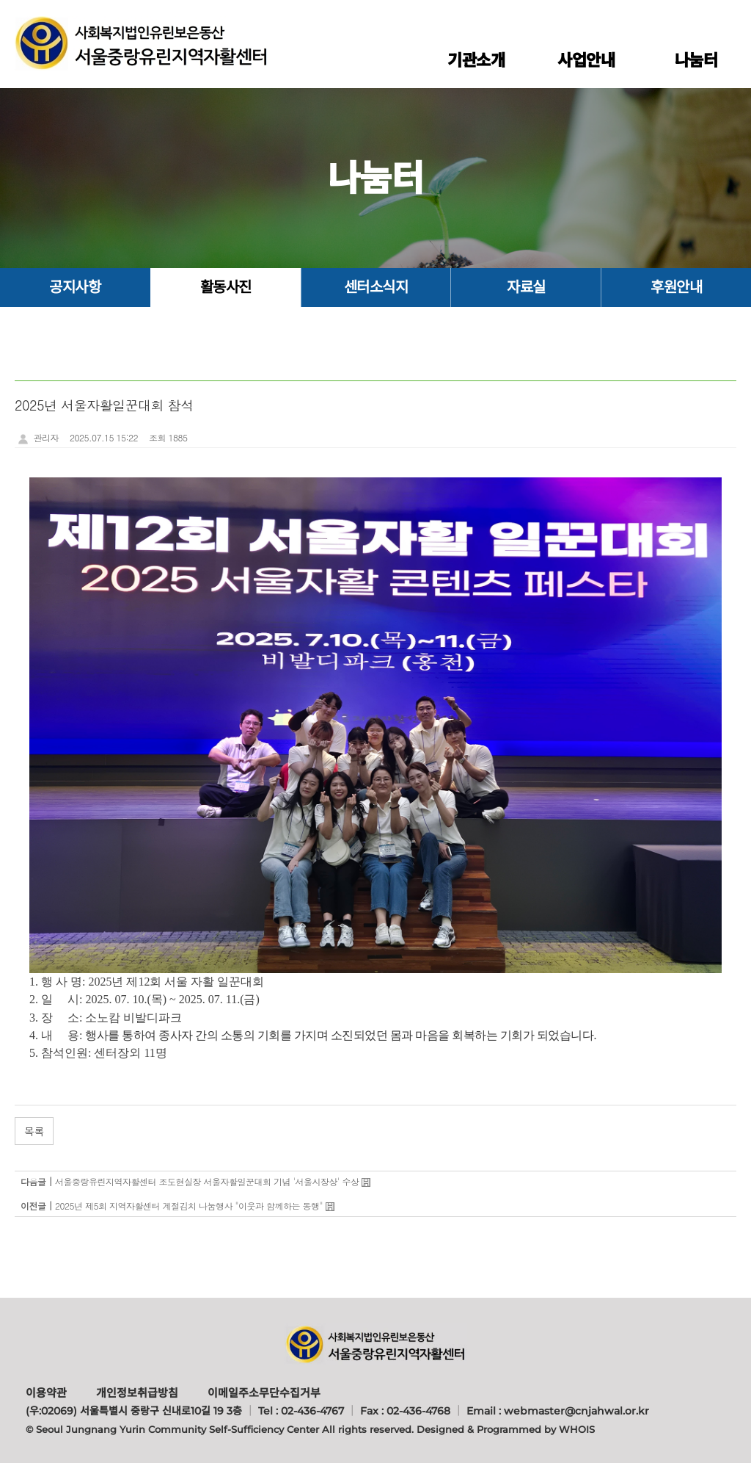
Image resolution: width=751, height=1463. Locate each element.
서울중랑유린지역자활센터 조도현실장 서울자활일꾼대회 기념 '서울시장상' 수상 (207, 1181)
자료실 (526, 287)
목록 (34, 1131)
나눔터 (696, 61)
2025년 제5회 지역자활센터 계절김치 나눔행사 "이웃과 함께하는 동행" (189, 1205)
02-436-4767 (312, 1410)
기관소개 (476, 61)
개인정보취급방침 (137, 1393)
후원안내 (676, 287)
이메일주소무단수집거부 (264, 1393)
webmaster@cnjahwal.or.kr (576, 1410)
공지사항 (74, 287)
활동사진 (226, 287)
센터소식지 (376, 287)
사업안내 (586, 61)
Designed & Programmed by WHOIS (506, 1429)
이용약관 (46, 1393)
